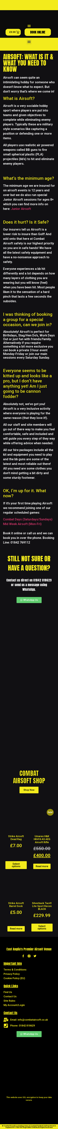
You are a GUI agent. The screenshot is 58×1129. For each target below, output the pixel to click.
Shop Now (29, 790)
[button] (29, 25)
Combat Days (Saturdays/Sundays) (27, 519)
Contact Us (10, 996)
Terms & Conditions (15, 969)
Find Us (8, 992)
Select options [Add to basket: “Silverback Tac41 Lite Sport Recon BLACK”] (42, 927)
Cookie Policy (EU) (14, 978)
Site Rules (9, 1000)
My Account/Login (14, 1005)
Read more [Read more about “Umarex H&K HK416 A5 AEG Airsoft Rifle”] (42, 866)
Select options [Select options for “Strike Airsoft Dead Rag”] (16, 865)
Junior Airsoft (21, 209)
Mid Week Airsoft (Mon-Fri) (22, 524)
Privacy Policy (12, 973)
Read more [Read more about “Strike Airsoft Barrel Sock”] (16, 928)
